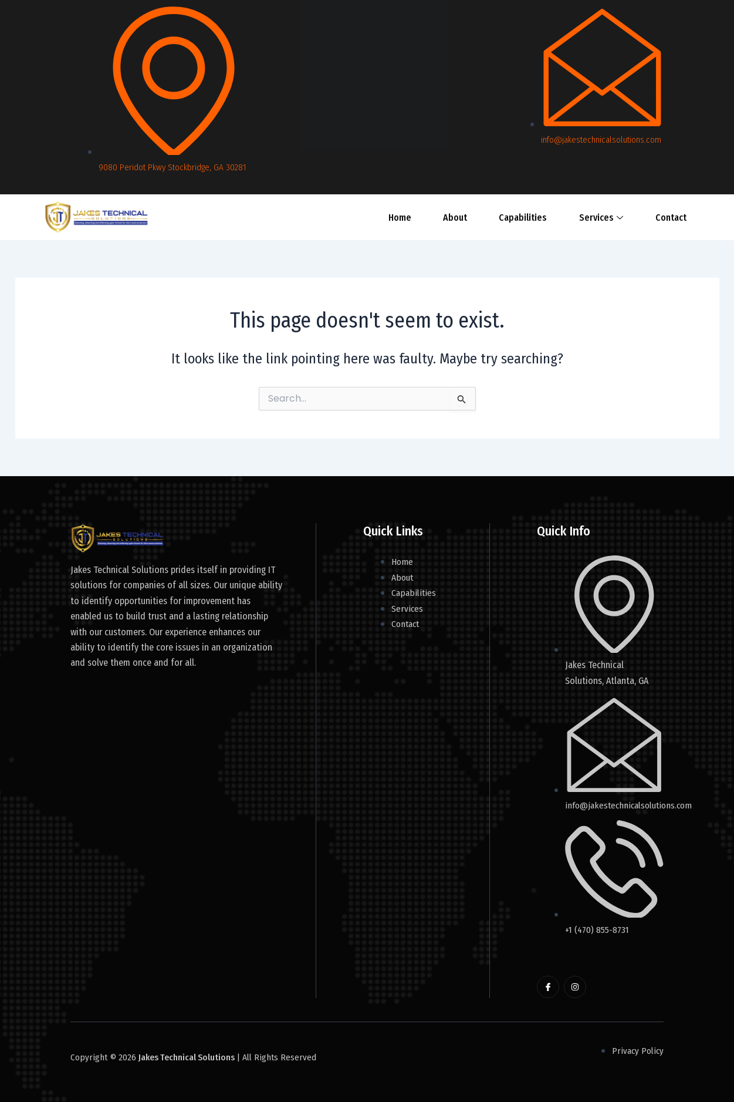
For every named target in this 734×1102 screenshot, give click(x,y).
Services (586, 217)
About (457, 217)
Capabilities (517, 217)
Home (410, 217)
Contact (648, 217)
